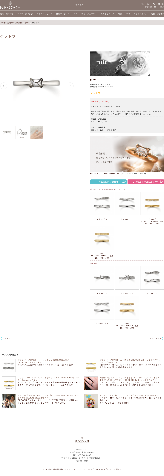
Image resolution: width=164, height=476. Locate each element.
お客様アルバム (140, 14)
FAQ (128, 14)
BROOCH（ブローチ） (99, 174)
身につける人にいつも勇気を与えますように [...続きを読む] (46, 365)
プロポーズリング (25, 14)
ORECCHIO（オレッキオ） (121, 174)
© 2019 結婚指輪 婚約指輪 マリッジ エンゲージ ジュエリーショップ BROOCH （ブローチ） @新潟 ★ (82, 469)
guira (93, 79)
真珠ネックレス (107, 14)
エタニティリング (44, 14)
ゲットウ (6, 338)
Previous (3, 86)
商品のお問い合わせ (108, 181)
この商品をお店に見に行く (146, 181)
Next (70, 86)
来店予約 (79, 5)
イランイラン (155, 338)
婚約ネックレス (63, 14)
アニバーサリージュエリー (85, 14)
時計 (120, 14)
